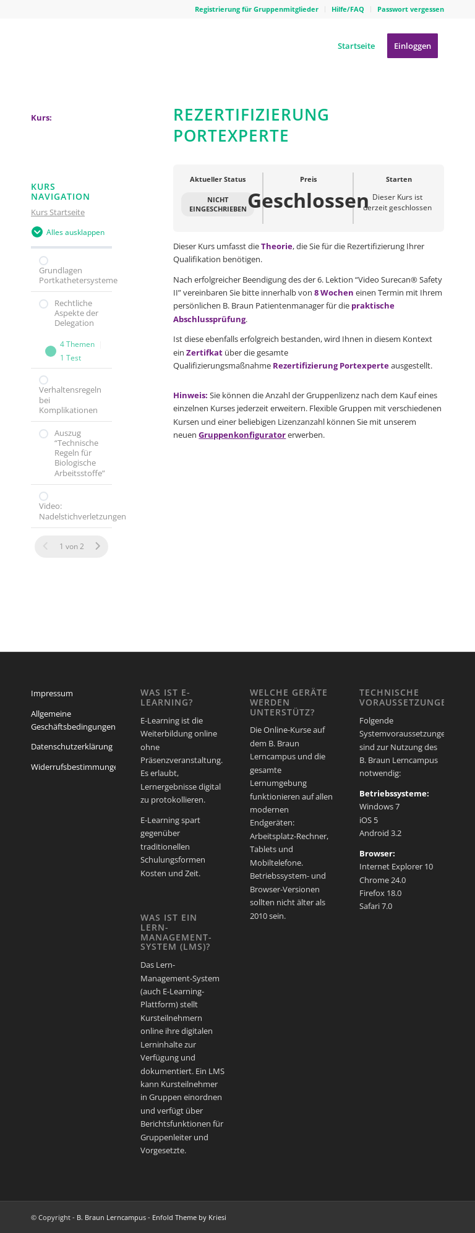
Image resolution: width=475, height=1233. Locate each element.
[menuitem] (257, 9)
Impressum (52, 693)
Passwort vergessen (410, 9)
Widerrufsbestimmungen (77, 766)
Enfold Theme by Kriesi (189, 1217)
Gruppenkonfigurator (242, 434)
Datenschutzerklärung (72, 746)
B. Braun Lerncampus (111, 1217)
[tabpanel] (308, 342)
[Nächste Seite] (97, 546)
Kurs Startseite (58, 212)
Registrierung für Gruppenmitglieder (257, 9)
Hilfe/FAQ (348, 9)
